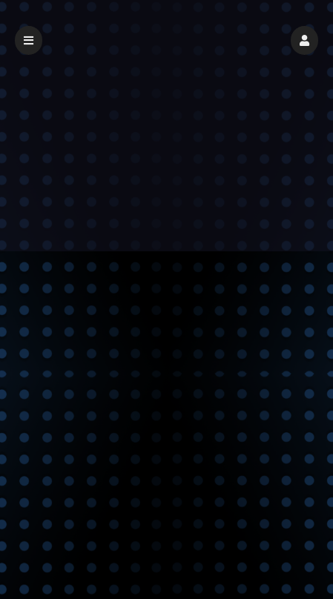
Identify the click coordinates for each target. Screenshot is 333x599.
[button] (304, 40)
